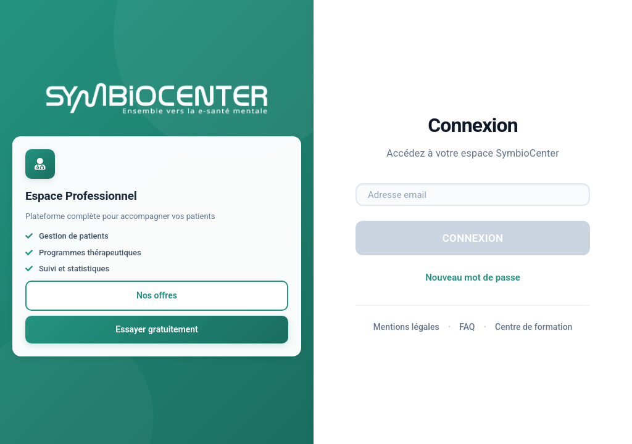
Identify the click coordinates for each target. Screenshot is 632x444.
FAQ (467, 327)
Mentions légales (406, 327)
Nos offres (156, 295)
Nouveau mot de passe (472, 277)
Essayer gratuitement (156, 329)
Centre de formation (533, 327)
